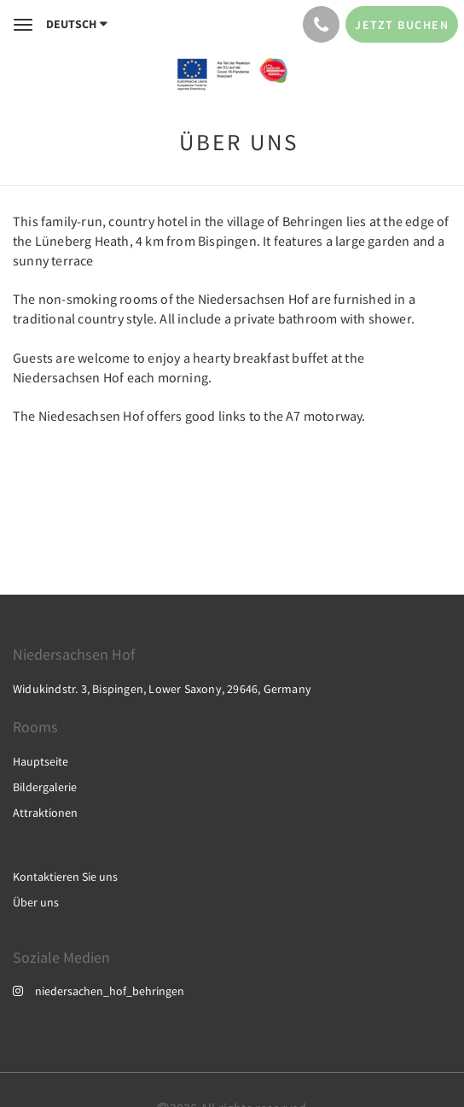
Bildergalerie (45, 787)
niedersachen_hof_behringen (98, 991)
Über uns (36, 902)
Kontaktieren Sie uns (65, 876)
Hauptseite (40, 761)
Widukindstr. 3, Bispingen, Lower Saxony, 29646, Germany (162, 688)
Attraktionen (45, 812)
